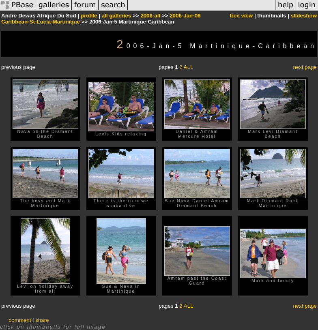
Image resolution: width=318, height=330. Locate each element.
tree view (241, 16)
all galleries (116, 16)
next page (305, 67)
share (42, 320)
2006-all (150, 16)
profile (89, 16)
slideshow (304, 16)
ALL (188, 67)
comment (20, 320)
